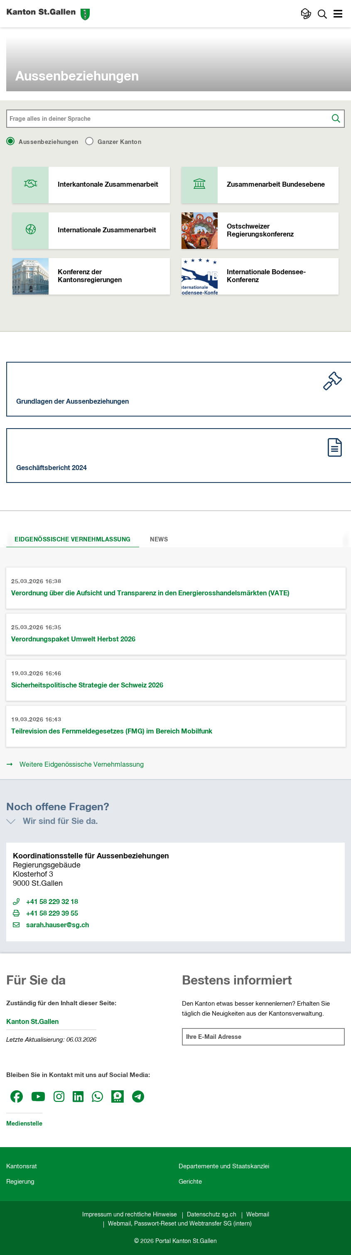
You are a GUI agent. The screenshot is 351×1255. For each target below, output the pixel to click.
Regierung (20, 1182)
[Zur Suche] (322, 14)
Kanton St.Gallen (32, 1022)
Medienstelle (24, 1124)
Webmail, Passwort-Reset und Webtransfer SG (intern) (180, 1224)
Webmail (257, 1215)
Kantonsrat (21, 1166)
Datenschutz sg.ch (211, 1215)
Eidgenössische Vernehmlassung (73, 540)
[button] (339, 15)
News (159, 540)
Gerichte (190, 1182)
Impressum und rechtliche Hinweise (129, 1215)
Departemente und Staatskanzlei (224, 1166)
